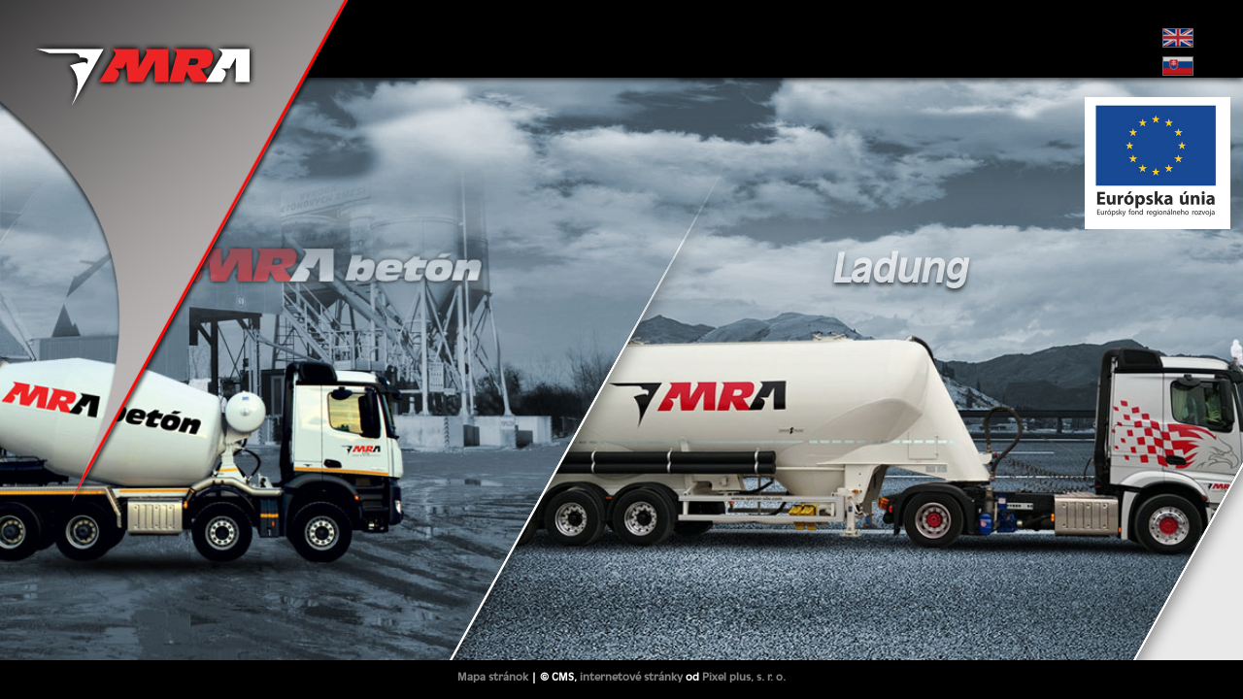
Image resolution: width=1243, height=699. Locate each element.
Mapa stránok (492, 676)
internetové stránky (631, 676)
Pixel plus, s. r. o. (744, 676)
